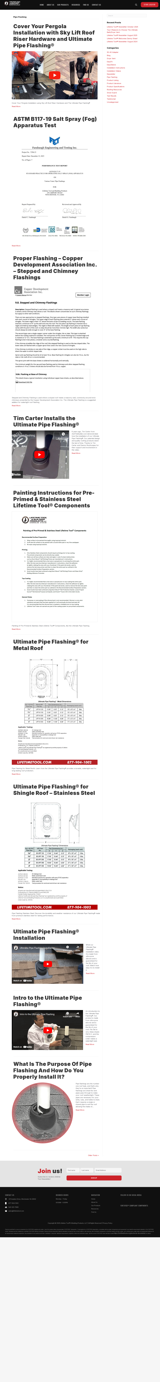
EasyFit (109, 62)
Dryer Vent (111, 58)
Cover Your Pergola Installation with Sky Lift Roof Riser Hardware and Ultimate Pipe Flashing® (54, 36)
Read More (16, 106)
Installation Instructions (116, 68)
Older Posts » (93, 1155)
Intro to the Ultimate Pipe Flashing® (47, 1001)
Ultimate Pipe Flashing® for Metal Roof (51, 644)
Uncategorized (112, 102)
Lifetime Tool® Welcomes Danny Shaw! (122, 38)
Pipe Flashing (112, 77)
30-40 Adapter (112, 52)
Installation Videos (114, 71)
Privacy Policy (107, 1223)
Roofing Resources (114, 90)
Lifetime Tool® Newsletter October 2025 (122, 27)
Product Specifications (115, 87)
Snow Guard (112, 93)
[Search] (127, 15)
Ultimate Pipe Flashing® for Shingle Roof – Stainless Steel (54, 789)
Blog (108, 55)
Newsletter (111, 74)
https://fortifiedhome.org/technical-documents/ (130, 1233)
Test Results (111, 96)
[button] (136, 4)
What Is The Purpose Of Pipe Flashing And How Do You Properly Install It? (52, 1070)
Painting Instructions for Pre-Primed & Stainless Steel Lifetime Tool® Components (54, 499)
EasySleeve (111, 65)
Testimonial (111, 99)
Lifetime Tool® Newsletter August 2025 (122, 35)
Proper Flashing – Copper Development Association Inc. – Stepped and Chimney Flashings (55, 268)
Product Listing (112, 80)
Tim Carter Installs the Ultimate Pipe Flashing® (46, 421)
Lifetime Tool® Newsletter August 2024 (122, 42)
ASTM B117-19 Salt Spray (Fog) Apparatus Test (55, 122)
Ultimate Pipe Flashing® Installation (46, 934)
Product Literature (114, 83)
